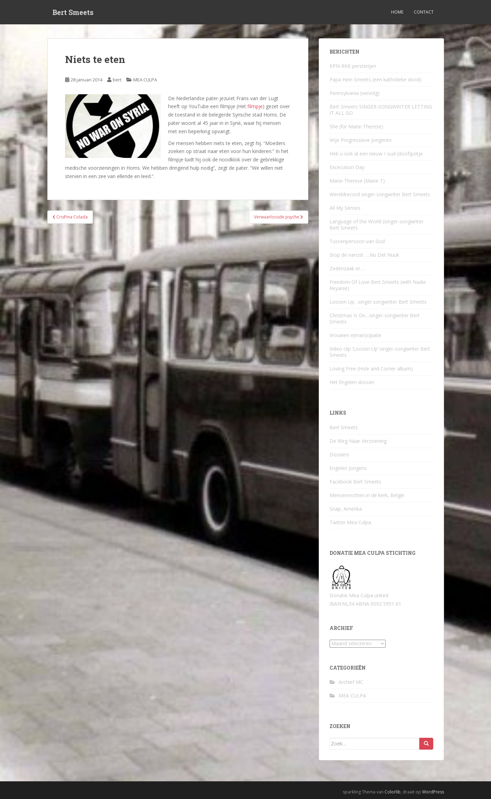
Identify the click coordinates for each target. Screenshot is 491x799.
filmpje (255, 106)
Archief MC (351, 682)
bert (117, 80)
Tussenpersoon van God (357, 241)
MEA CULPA (145, 80)
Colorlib (393, 792)
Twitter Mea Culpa (350, 522)
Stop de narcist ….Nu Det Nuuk (364, 254)
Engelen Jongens (348, 468)
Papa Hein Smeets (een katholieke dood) (375, 79)
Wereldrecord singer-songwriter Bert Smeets (380, 194)
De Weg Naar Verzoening (358, 441)
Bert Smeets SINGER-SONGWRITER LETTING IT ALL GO (381, 109)
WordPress (433, 792)
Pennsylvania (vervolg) (355, 93)
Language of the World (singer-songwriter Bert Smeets (376, 224)
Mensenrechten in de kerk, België (367, 495)
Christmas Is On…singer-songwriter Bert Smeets (375, 318)
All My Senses (345, 208)
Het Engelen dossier (352, 382)
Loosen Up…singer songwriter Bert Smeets (378, 301)
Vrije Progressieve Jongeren (360, 140)
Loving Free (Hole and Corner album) (371, 368)
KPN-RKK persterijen (353, 66)
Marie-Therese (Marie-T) (357, 180)
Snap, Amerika (346, 508)
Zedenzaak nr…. (347, 268)
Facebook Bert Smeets (355, 481)
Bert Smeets (73, 12)
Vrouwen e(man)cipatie (355, 335)
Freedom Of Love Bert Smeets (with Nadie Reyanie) (378, 285)
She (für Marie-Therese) (356, 126)
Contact (424, 12)
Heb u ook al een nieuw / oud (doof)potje (376, 153)
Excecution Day (347, 167)
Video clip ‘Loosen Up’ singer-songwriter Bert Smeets (380, 351)
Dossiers (339, 454)
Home (397, 12)
